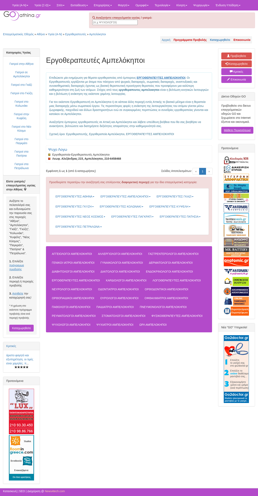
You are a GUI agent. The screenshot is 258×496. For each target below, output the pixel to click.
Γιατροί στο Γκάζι (21, 84)
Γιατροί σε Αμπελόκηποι (21, 74)
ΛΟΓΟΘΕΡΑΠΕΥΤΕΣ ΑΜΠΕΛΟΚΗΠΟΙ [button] (177, 280)
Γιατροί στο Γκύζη (21, 93)
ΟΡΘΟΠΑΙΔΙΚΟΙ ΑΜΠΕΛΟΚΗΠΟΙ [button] (73, 298)
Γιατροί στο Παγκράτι (21, 141)
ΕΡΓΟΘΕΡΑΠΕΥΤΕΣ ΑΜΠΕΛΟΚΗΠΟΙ (125, 196)
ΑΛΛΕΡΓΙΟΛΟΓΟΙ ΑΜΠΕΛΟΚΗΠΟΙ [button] (120, 253)
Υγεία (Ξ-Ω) (42, 5)
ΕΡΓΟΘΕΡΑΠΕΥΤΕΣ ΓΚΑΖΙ (175, 196)
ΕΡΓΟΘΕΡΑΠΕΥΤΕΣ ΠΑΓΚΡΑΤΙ (132, 216)
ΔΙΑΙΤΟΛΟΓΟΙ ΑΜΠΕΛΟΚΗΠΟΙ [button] (120, 271)
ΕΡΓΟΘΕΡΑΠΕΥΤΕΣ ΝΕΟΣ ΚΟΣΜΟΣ (80, 216)
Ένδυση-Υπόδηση (227, 5)
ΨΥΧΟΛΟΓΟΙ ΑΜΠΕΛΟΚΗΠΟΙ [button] (71, 324)
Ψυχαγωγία (201, 5)
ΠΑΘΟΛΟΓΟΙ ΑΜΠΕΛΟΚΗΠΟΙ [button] (71, 307)
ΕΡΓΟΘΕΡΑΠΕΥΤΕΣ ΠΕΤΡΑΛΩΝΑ (78, 226)
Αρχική (166, 39)
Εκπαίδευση (79, 5)
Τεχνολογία (162, 5)
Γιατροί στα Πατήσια (21, 153)
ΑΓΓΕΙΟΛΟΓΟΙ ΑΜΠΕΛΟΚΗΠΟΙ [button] (72, 253)
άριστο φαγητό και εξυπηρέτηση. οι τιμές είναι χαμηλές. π (19, 359)
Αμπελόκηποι (97, 34)
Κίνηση (181, 5)
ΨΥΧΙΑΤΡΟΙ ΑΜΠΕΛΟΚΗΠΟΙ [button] (115, 324)
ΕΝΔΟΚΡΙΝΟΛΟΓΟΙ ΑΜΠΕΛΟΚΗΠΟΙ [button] (169, 271)
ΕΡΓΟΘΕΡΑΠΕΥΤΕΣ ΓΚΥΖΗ (74, 206)
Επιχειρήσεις (103, 5)
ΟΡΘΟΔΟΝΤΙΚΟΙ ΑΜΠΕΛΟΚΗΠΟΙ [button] (166, 289)
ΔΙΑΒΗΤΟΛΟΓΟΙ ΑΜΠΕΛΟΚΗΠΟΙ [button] (73, 271)
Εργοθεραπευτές (75, 34)
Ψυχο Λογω (57, 150)
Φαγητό (123, 5)
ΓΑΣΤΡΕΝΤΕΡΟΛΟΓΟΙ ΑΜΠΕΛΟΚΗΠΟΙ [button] (173, 253)
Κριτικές (11, 346)
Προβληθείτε (236, 56)
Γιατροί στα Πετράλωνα (21, 166)
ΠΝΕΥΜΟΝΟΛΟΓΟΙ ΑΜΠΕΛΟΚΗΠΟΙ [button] (163, 307)
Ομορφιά (142, 5)
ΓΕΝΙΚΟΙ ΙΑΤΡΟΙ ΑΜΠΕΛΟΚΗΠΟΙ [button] (73, 262)
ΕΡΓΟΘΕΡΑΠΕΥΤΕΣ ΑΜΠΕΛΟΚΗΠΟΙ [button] (76, 280)
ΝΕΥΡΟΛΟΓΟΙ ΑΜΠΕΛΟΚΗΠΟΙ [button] (72, 289)
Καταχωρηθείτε (21, 328)
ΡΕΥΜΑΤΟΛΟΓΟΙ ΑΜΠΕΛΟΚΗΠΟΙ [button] (74, 315)
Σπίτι (60, 5)
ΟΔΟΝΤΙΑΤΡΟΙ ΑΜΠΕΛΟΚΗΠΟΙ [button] (118, 289)
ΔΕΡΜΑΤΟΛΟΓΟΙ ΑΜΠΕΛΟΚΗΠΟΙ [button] (171, 262)
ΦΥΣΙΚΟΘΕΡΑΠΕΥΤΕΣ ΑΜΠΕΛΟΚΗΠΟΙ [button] (176, 315)
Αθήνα (41, 34)
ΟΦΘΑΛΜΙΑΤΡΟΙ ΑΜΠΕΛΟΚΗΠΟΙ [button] (166, 298)
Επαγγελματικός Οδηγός (18, 34)
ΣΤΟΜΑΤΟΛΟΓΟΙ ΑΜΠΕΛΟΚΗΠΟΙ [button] (123, 315)
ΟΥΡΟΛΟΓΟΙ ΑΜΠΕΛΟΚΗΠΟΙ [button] (119, 298)
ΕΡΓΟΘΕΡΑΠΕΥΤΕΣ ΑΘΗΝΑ (74, 196)
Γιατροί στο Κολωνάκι (21, 103)
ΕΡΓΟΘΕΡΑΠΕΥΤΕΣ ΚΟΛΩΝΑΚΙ (121, 206)
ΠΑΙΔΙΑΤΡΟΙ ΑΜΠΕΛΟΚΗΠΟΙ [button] (115, 307)
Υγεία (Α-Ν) (20, 5)
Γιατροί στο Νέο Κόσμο (21, 128)
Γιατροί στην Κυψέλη (21, 116)
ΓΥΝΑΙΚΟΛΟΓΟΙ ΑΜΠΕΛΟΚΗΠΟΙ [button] (122, 262)
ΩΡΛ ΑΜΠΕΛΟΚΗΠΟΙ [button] (153, 324)
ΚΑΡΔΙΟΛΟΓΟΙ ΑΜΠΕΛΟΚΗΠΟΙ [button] (126, 280)
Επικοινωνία (236, 79)
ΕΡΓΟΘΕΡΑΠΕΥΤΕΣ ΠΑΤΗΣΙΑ (180, 216)
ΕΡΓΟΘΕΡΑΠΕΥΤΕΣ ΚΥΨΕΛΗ (169, 206)
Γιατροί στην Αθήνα (21, 63)
